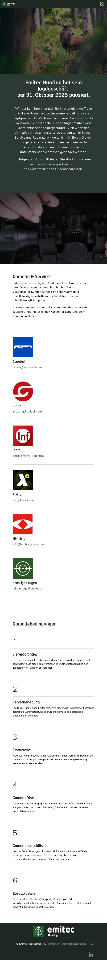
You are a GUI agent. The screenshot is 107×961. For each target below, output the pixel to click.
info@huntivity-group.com (29, 544)
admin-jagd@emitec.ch (27, 588)
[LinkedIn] (91, 954)
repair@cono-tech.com (27, 367)
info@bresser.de (23, 500)
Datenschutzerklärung (74, 944)
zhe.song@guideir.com (27, 411)
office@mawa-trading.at (28, 456)
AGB (91, 944)
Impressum (54, 944)
